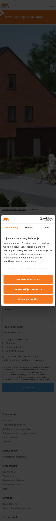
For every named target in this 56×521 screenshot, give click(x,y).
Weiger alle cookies (28, 299)
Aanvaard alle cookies (28, 279)
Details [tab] (29, 227)
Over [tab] (46, 227)
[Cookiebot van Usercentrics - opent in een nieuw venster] (40, 219)
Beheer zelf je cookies (28, 289)
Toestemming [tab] (10, 227)
